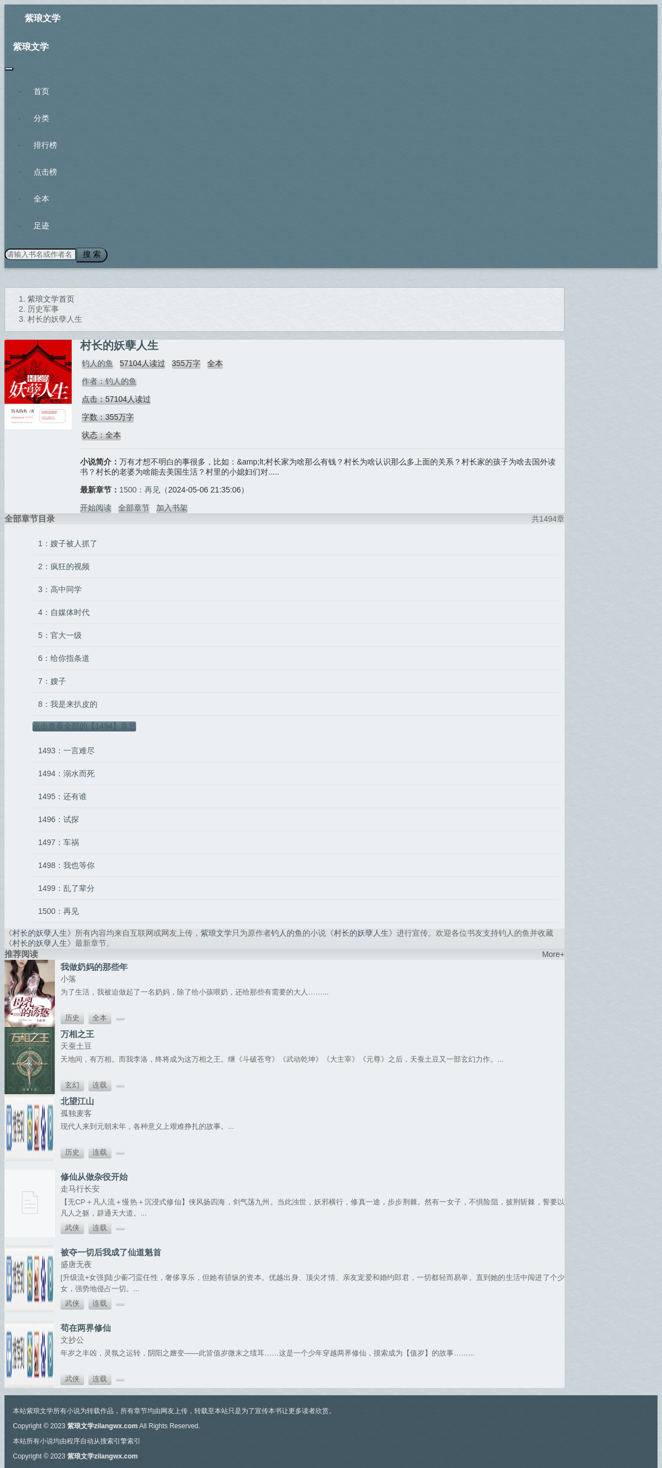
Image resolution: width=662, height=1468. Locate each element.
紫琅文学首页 (50, 297)
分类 (41, 118)
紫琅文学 (42, 18)
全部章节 (134, 505)
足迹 (41, 225)
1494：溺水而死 (66, 771)
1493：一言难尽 (66, 748)
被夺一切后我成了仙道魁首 (110, 1250)
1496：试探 (58, 817)
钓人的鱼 (95, 361)
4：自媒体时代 (64, 610)
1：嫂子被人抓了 (67, 541)
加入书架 (172, 505)
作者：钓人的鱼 (107, 379)
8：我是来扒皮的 (67, 702)
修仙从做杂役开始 (94, 1175)
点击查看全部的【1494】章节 (84, 724)
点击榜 (45, 171)
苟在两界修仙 (85, 1326)
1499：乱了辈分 (66, 886)
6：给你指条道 (64, 656)
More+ (553, 952)
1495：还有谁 (62, 794)
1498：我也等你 (66, 863)
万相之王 (77, 1032)
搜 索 (89, 254)
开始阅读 (95, 505)
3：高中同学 (60, 587)
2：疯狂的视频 (64, 564)
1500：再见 (139, 488)
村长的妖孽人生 (39, 931)
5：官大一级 (60, 633)
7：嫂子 (52, 679)
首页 (41, 91)
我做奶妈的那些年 (94, 965)
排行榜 (45, 144)
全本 (41, 198)
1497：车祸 (58, 840)
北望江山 (77, 1099)
